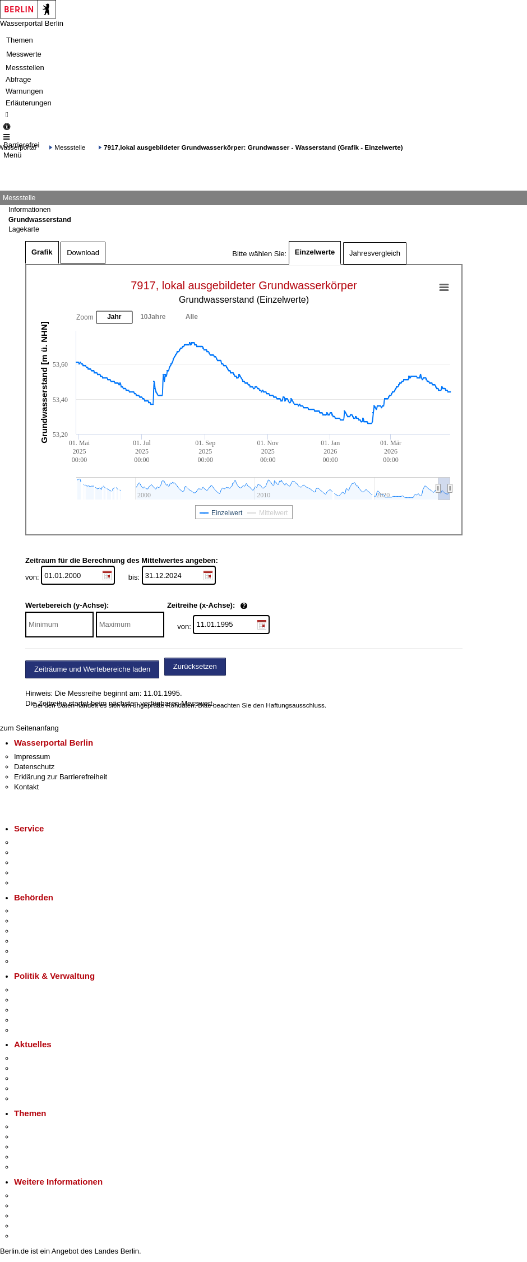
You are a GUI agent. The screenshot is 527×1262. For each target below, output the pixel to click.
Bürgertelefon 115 (43, 862)
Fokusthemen (36, 1126)
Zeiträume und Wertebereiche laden (92, 669)
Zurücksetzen (195, 666)
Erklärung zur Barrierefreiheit (60, 777)
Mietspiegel (32, 1157)
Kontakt (26, 787)
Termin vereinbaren (45, 852)
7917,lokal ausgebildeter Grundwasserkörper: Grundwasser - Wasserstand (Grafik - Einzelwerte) (253, 147)
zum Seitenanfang (29, 728)
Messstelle (69, 147)
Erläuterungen (29, 103)
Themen (19, 40)
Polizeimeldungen (43, 1068)
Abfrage (18, 79)
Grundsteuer (34, 1167)
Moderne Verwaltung (47, 1147)
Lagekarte (23, 229)
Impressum (32, 756)
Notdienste (31, 872)
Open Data (31, 1020)
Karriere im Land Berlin (51, 1000)
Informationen (29, 210)
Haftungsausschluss (295, 705)
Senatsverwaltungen (47, 921)
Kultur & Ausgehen (44, 1195)
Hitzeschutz (33, 1098)
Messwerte (23, 54)
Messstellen (25, 67)
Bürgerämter (34, 941)
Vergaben (29, 1030)
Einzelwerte (315, 252)
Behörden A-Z (36, 911)
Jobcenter (30, 951)
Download (83, 252)
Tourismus (30, 1205)
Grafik (42, 252)
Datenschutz (34, 766)
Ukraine (26, 1088)
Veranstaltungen (40, 1078)
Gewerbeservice (40, 883)
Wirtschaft (30, 1216)
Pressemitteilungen (45, 1058)
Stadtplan (29, 1236)
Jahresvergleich (374, 253)
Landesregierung (41, 990)
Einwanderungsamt (45, 961)
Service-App (34, 842)
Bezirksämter (35, 931)
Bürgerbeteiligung (42, 1010)
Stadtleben (31, 1226)
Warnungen (24, 91)
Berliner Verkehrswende (52, 1136)
